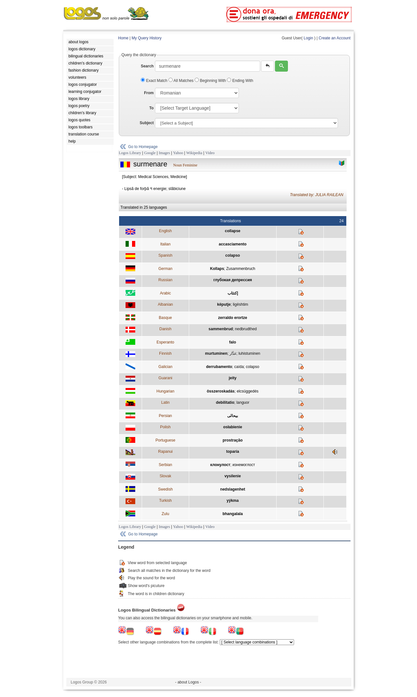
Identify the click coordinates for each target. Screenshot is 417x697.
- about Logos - (188, 682)
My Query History (147, 38)
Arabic (165, 293)
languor (242, 402)
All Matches (181, 80)
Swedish (165, 489)
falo (232, 342)
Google (150, 153)
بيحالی (232, 415)
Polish (165, 427)
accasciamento (233, 244)
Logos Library (130, 153)
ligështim (240, 304)
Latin (165, 402)
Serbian (165, 465)
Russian (165, 280)
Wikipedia (194, 153)
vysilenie (232, 476)
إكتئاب (233, 293)
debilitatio (225, 402)
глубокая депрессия (232, 280)
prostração (233, 440)
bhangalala (232, 514)
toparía (232, 451)
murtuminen (216, 353)
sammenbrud (220, 329)
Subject (147, 123)
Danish (165, 329)
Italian (165, 244)
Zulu (165, 514)
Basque (165, 317)
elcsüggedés (247, 391)
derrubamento (219, 366)
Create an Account (335, 38)
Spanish (165, 255)
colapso (232, 255)
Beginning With (211, 80)
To (151, 108)
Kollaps (217, 268)
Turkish (165, 500)
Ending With (240, 80)
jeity (233, 378)
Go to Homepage (143, 146)
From (149, 93)
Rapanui (165, 451)
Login (308, 38)
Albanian (165, 304)
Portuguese (165, 440)
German (165, 268)
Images (164, 153)
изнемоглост (243, 465)
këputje (224, 304)
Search (147, 66)
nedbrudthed (246, 329)
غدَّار (232, 353)
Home (123, 38)
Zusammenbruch (240, 268)
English (165, 231)
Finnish (165, 353)
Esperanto (165, 342)
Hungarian (165, 391)
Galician (165, 366)
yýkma (233, 500)
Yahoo (178, 153)
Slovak (165, 476)
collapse (232, 231)
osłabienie (232, 427)
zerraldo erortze (232, 317)
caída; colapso (246, 366)
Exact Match (154, 80)
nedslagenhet (232, 489)
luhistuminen (249, 353)
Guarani (165, 378)
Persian (165, 415)
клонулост (220, 465)
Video (210, 153)
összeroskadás (221, 391)
